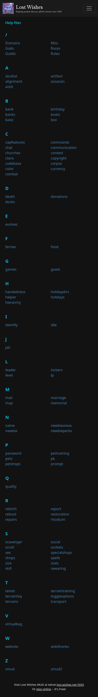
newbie (11, 430)
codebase (13, 163)
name (10, 425)
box (54, 119)
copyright (58, 158)
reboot (10, 514)
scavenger (13, 542)
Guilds (10, 53)
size (8, 563)
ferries (10, 246)
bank (9, 109)
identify (11, 324)
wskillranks (60, 646)
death (10, 196)
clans (9, 158)
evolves (11, 224)
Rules (55, 53)
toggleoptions (62, 596)
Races (55, 48)
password (13, 453)
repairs (11, 519)
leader (10, 369)
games (10, 269)
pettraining (60, 453)
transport (58, 601)
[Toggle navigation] (89, 8)
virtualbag (13, 624)
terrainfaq (13, 596)
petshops (13, 463)
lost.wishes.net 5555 (70, 685)
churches (12, 152)
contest (57, 152)
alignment (13, 81)
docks (10, 201)
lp (52, 375)
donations (59, 196)
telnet (10, 590)
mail (8, 397)
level (9, 375)
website (11, 646)
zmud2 (56, 669)
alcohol (11, 76)
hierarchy (13, 302)
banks (10, 114)
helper (10, 297)
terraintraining (63, 590)
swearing (58, 568)
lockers (56, 369)
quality (11, 486)
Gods (9, 48)
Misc (54, 43)
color (9, 168)
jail (7, 347)
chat (8, 147)
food (54, 246)
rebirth (11, 508)
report (56, 508)
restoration (60, 514)
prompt (57, 463)
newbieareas (61, 425)
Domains (12, 43)
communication (64, 147)
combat (11, 174)
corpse (56, 163)
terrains (11, 601)
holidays (57, 297)
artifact (56, 76)
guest (55, 269)
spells (55, 557)
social (55, 542)
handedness (15, 291)
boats (55, 114)
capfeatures (15, 142)
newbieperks (61, 430)
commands (60, 142)
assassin (58, 81)
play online (43, 689)
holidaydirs (60, 291)
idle (54, 324)
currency (58, 168)
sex (8, 552)
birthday (58, 109)
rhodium (58, 519)
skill (8, 568)
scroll (9, 547)
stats (55, 563)
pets (8, 458)
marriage (58, 397)
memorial (59, 403)
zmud (10, 669)
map (9, 403)
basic (9, 119)
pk (53, 458)
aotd (9, 86)
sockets (57, 547)
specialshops (61, 552)
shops (10, 557)
